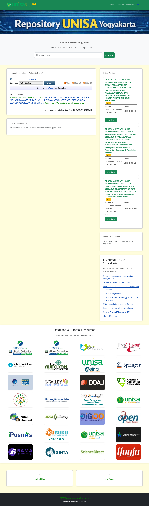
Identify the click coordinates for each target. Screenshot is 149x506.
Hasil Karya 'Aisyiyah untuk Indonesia (118, 308)
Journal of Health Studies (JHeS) (116, 283)
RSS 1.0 (77, 83)
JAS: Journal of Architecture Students (118, 304)
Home (112, 5)
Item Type (49, 88)
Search (109, 55)
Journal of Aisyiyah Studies (114, 293)
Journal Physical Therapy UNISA (116, 312)
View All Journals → (111, 316)
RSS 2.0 (88, 83)
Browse (121, 5)
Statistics (130, 5)
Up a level (32, 79)
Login (138, 5)
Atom (68, 83)
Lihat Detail (111, 120)
